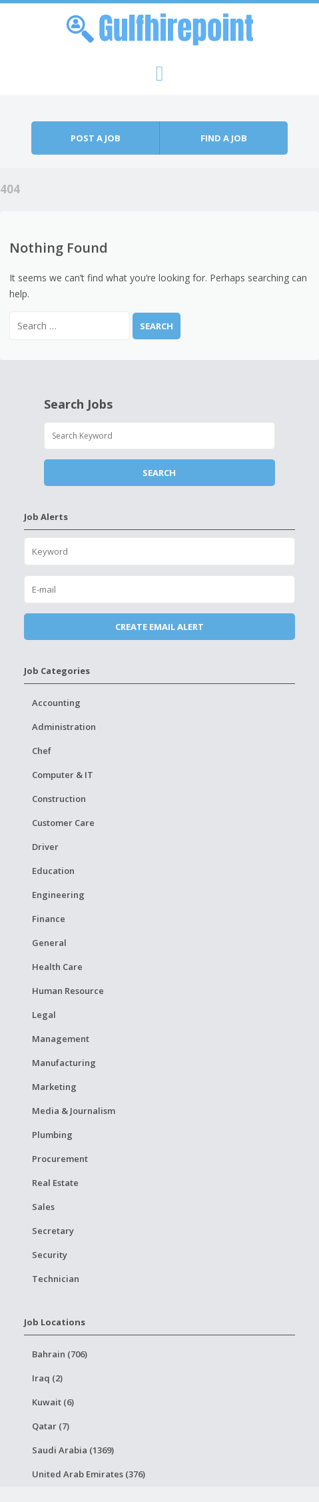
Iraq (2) (47, 1378)
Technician (55, 1279)
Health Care (57, 967)
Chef (41, 751)
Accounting (56, 703)
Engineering (58, 895)
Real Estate (55, 1183)
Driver (45, 847)
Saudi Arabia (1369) (73, 1450)
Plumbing (52, 1135)
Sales (43, 1207)
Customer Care (63, 823)
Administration (64, 727)
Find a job (223, 138)
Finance (48, 919)
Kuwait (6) (53, 1402)
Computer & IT (62, 775)
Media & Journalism (73, 1111)
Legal (44, 1015)
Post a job (96, 138)
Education (53, 871)
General (49, 943)
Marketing (54, 1087)
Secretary (53, 1231)
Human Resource (68, 991)
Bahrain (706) (59, 1354)
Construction (59, 799)
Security (49, 1255)
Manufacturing (64, 1063)
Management (60, 1039)
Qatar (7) (50, 1426)
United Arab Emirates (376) (88, 1474)
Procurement (60, 1159)
